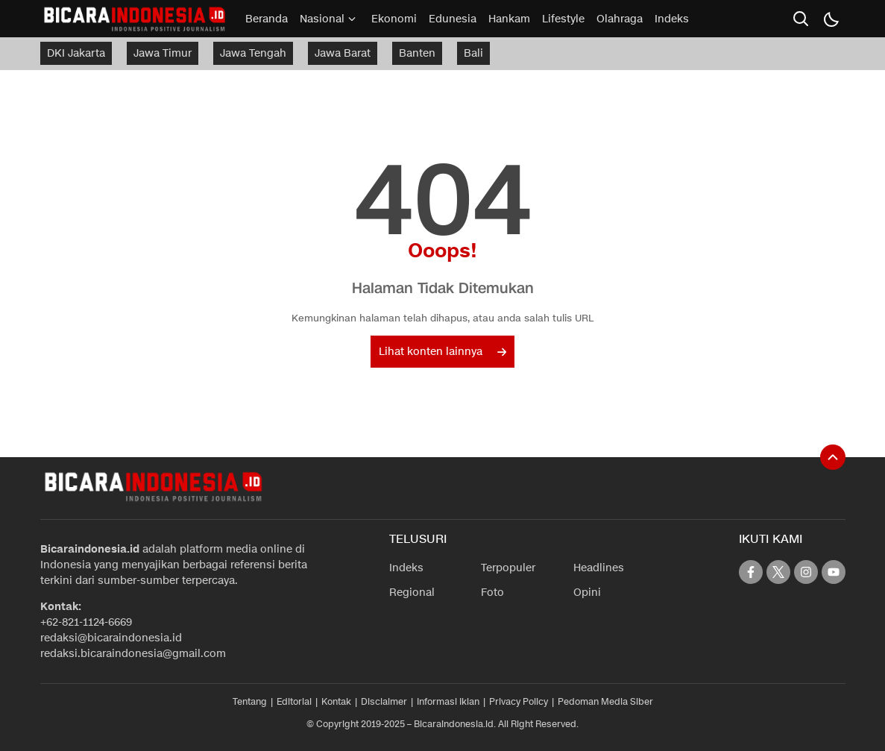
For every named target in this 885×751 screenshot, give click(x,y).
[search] (801, 18)
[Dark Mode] (830, 18)
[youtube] (833, 572)
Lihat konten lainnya (442, 352)
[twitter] (778, 572)
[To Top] (832, 457)
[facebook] (751, 572)
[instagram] (806, 572)
